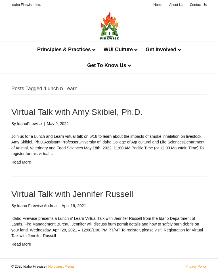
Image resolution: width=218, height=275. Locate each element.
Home (158, 5)
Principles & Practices (64, 49)
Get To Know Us (106, 65)
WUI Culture (118, 49)
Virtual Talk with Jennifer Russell (72, 194)
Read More (21, 162)
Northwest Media (61, 266)
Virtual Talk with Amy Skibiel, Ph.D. (76, 112)
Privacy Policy (196, 266)
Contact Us (198, 5)
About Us (176, 5)
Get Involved (161, 49)
